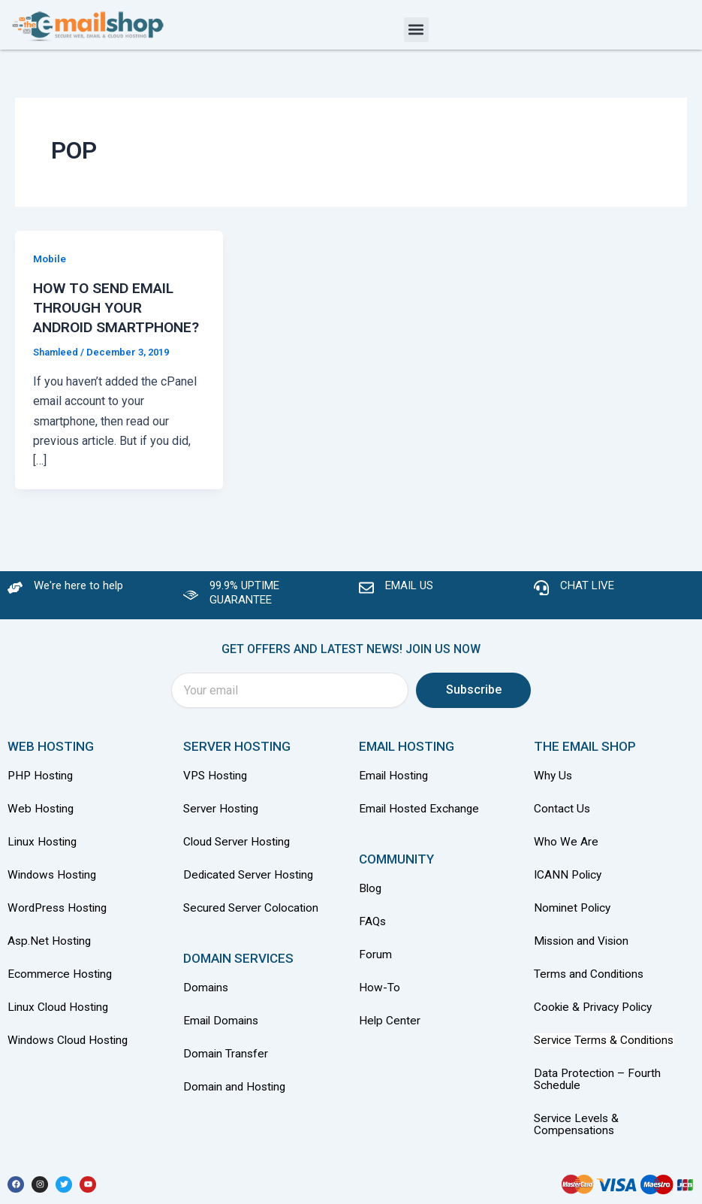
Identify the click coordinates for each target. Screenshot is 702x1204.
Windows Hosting (54, 882)
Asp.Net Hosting (51, 946)
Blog (371, 896)
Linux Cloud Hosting (60, 1011)
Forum (375, 961)
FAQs (373, 928)
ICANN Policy (569, 882)
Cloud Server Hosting (239, 849)
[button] (416, 29)
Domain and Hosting (236, 1090)
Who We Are (566, 849)
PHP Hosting (42, 785)
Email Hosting (395, 785)
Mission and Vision (584, 946)
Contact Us (562, 817)
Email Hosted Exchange (421, 817)
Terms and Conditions (591, 979)
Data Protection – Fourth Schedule (598, 1081)
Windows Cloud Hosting (71, 1043)
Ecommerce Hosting (61, 979)
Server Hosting (222, 817)
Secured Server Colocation (253, 914)
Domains (206, 993)
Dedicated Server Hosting (251, 882)
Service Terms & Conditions (606, 1043)
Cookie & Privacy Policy (596, 1011)
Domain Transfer (226, 1058)
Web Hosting (42, 817)
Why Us (555, 785)
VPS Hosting (217, 785)
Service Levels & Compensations (578, 1125)
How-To (379, 993)
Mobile (50, 259)
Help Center (390, 1025)
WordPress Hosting (60, 914)
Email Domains (222, 1025)
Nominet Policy (574, 914)
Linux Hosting (44, 849)
